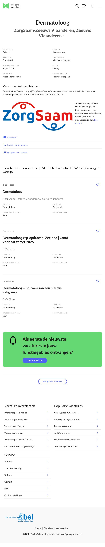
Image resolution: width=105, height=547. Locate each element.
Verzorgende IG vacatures (66, 412)
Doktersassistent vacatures (67, 439)
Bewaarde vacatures (84, 6)
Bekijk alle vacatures (52, 381)
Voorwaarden (62, 528)
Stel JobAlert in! (34, 360)
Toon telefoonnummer (15, 144)
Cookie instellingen (13, 495)
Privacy (38, 528)
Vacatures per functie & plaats (18, 439)
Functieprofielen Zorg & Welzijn (19, 446)
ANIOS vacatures (62, 432)
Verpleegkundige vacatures (67, 419)
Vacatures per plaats (14, 432)
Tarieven (8, 475)
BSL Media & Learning (37, 534)
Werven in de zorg (12, 468)
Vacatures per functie (14, 426)
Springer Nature (73, 534)
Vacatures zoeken (77, 6)
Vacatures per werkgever (16, 419)
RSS (6, 488)
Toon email (10, 137)
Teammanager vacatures (65, 446)
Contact (8, 481)
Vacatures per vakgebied (15, 412)
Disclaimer (48, 528)
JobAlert (92, 6)
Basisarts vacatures (63, 426)
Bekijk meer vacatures (15, 152)
